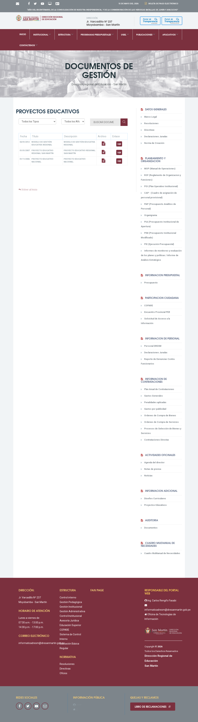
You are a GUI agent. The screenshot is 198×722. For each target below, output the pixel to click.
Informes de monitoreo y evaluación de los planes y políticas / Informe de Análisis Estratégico (161, 255)
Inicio (22, 34)
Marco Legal (149, 116)
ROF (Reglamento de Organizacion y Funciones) (161, 177)
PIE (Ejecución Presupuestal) (157, 244)
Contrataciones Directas (155, 439)
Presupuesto (149, 282)
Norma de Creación (152, 143)
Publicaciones (145, 34)
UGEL (125, 34)
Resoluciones (150, 123)
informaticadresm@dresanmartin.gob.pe (42, 643)
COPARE (147, 305)
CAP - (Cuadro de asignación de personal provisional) (159, 195)
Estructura (65, 34)
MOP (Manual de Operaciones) (158, 168)
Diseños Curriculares (153, 498)
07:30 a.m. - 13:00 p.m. (31, 622)
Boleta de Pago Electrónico (162, 3)
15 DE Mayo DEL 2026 (128, 3)
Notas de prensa (151, 469)
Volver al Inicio (28, 189)
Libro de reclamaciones (153, 707)
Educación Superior (70, 625)
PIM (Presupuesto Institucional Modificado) (158, 235)
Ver (119, 144)
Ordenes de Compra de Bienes (158, 415)
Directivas (147, 130)
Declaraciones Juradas (154, 136)
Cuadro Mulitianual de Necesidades (160, 553)
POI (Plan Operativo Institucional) (159, 186)
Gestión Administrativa (72, 611)
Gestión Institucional (71, 606)
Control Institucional (71, 616)
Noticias (147, 475)
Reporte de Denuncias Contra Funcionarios (157, 361)
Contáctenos (28, 45)
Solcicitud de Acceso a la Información (155, 321)
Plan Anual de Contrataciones (157, 389)
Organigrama (149, 215)
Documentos (149, 527)
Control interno (68, 597)
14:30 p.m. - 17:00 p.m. (31, 627)
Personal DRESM (151, 346)
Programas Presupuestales (97, 34)
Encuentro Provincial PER (155, 312)
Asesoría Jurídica (69, 620)
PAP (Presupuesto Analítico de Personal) (158, 206)
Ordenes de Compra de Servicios (160, 422)
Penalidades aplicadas (153, 402)
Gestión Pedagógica (71, 602)
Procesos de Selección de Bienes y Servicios (161, 431)
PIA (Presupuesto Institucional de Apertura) (160, 224)
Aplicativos (170, 34)
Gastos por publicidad (153, 409)
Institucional (42, 34)
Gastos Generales (152, 395)
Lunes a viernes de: (29, 617)
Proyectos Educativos (154, 505)
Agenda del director (153, 462)
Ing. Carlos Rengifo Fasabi (160, 600)
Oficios (63, 673)
